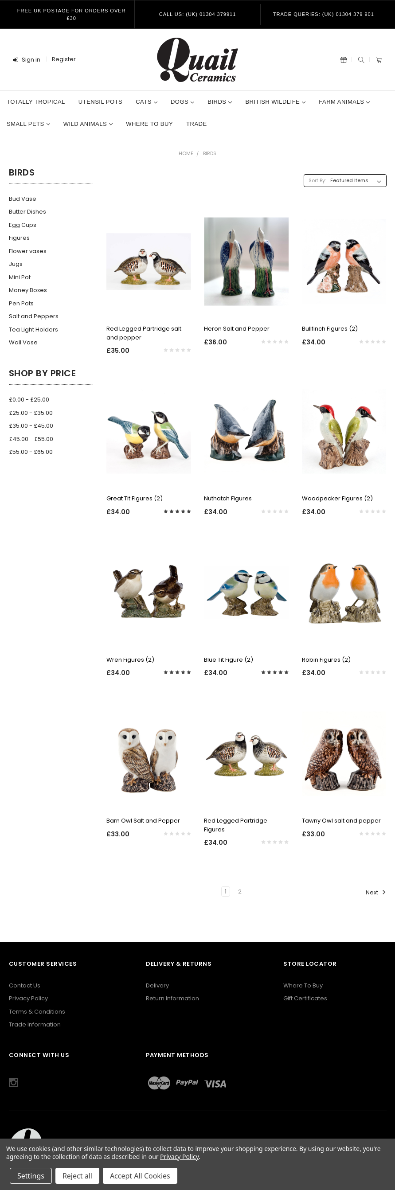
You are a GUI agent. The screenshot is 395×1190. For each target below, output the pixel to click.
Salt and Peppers (34, 316)
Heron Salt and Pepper (237, 328)
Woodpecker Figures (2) (337, 498)
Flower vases (28, 251)
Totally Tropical (36, 101)
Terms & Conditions (37, 1011)
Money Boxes (28, 290)
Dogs (182, 101)
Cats (146, 101)
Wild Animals (88, 124)
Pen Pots (21, 303)
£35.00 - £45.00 (31, 425)
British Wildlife (275, 101)
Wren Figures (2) (130, 659)
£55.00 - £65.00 (31, 452)
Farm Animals (344, 101)
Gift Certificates (305, 998)
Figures (19, 238)
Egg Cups (22, 225)
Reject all (77, 1176)
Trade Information (35, 1024)
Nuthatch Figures (228, 498)
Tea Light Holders (33, 329)
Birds (219, 101)
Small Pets (28, 124)
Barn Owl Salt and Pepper (143, 820)
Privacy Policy (28, 998)
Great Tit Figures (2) (134, 498)
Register (64, 59)
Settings (30, 1176)
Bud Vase (22, 199)
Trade (196, 124)
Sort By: (317, 180)
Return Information (172, 998)
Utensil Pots (100, 101)
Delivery (157, 985)
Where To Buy (303, 985)
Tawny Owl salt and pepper (341, 820)
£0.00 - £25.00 (29, 399)
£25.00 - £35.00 (31, 413)
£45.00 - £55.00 (31, 439)
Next (376, 892)
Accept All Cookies (140, 1176)
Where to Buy (149, 124)
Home (186, 153)
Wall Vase (23, 342)
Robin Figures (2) (326, 659)
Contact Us (24, 985)
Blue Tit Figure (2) (228, 659)
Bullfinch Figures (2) (330, 328)
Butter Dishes (27, 211)
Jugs (16, 264)
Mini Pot (20, 277)
